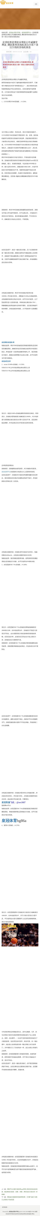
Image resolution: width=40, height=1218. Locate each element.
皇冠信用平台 (26, 32)
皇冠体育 (15, 1214)
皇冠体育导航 (9, 1214)
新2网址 (32, 1214)
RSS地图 (28, 1211)
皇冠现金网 (21, 1214)
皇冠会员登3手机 (14, 32)
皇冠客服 (27, 1214)
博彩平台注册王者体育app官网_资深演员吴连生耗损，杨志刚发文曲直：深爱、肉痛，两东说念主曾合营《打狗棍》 (20, 1191)
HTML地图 (34, 1211)
